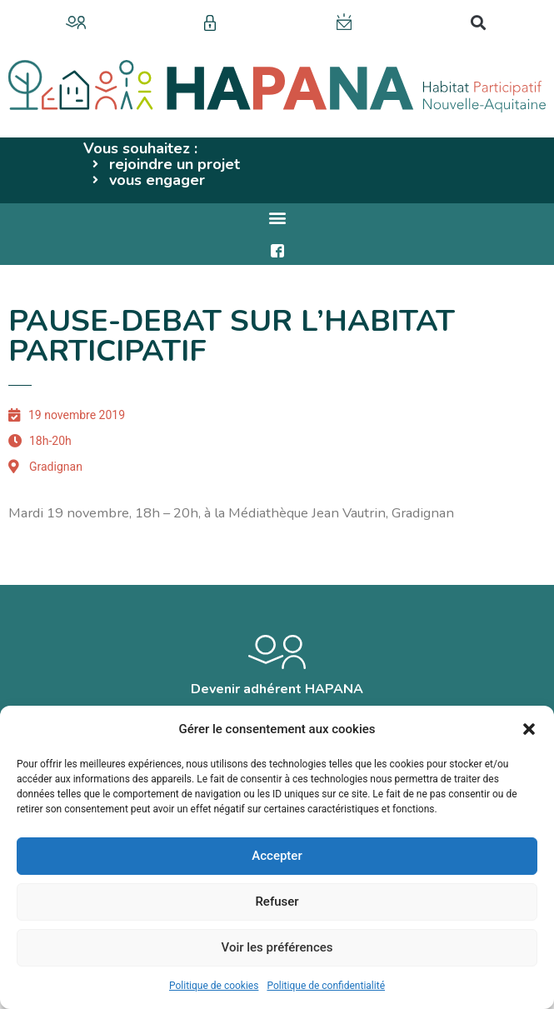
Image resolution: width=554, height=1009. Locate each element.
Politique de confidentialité (326, 986)
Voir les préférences (277, 947)
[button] (529, 729)
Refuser (276, 901)
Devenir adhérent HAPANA (277, 689)
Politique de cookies (213, 986)
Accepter (277, 855)
